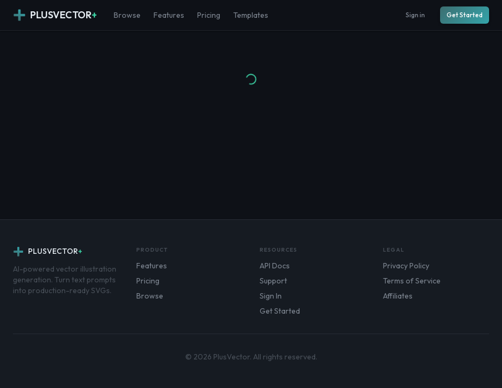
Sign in (415, 15)
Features (169, 15)
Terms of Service (412, 281)
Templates (250, 15)
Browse (127, 15)
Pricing (208, 15)
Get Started (465, 15)
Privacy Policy (406, 266)
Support (273, 281)
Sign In (271, 296)
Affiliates (398, 296)
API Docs (275, 266)
